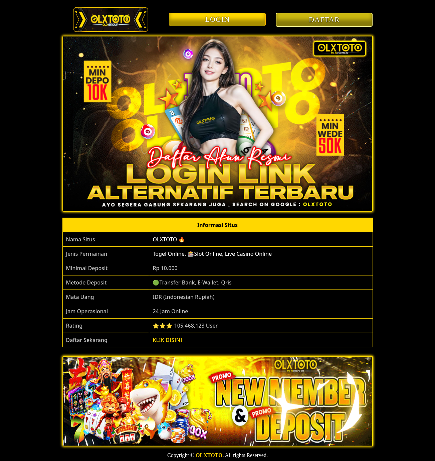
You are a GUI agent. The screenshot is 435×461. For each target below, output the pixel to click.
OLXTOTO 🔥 (169, 239)
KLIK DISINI (167, 340)
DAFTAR (324, 19)
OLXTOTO (209, 455)
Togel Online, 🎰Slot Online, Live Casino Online (212, 253)
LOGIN (217, 19)
